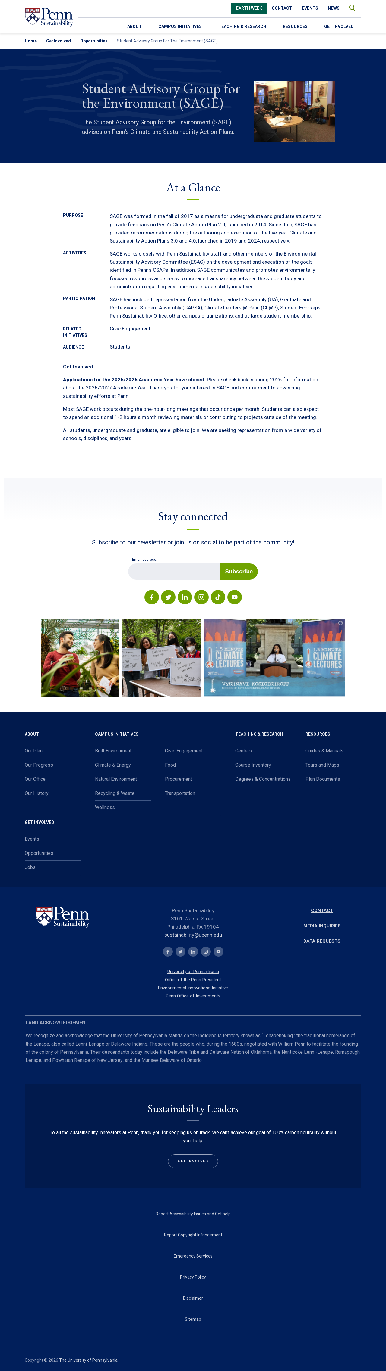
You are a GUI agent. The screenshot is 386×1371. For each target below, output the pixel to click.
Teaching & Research (242, 26)
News (334, 8)
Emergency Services (193, 1256)
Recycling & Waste (114, 793)
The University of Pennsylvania (88, 1360)
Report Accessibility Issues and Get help (193, 1213)
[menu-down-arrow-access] (126, 25)
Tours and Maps (322, 765)
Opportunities (94, 41)
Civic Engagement (184, 751)
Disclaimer (193, 1298)
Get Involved (339, 26)
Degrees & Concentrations (263, 779)
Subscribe (239, 571)
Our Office (35, 779)
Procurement (178, 779)
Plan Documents (322, 779)
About (134, 26)
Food (170, 765)
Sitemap (193, 1319)
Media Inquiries (322, 926)
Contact (282, 8)
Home (31, 41)
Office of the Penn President (193, 979)
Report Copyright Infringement (193, 1235)
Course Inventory (253, 765)
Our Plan (34, 751)
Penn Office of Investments (193, 996)
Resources (295, 26)
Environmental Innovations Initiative (193, 988)
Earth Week (249, 8)
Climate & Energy (113, 765)
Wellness (105, 807)
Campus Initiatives (180, 26)
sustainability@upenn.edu (193, 935)
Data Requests (321, 941)
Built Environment (113, 751)
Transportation (180, 793)
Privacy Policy (193, 1277)
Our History (37, 793)
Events (310, 8)
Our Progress (39, 765)
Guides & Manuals (324, 751)
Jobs (30, 867)
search (349, 6)
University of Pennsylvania (193, 971)
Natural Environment (116, 779)
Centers (243, 751)
